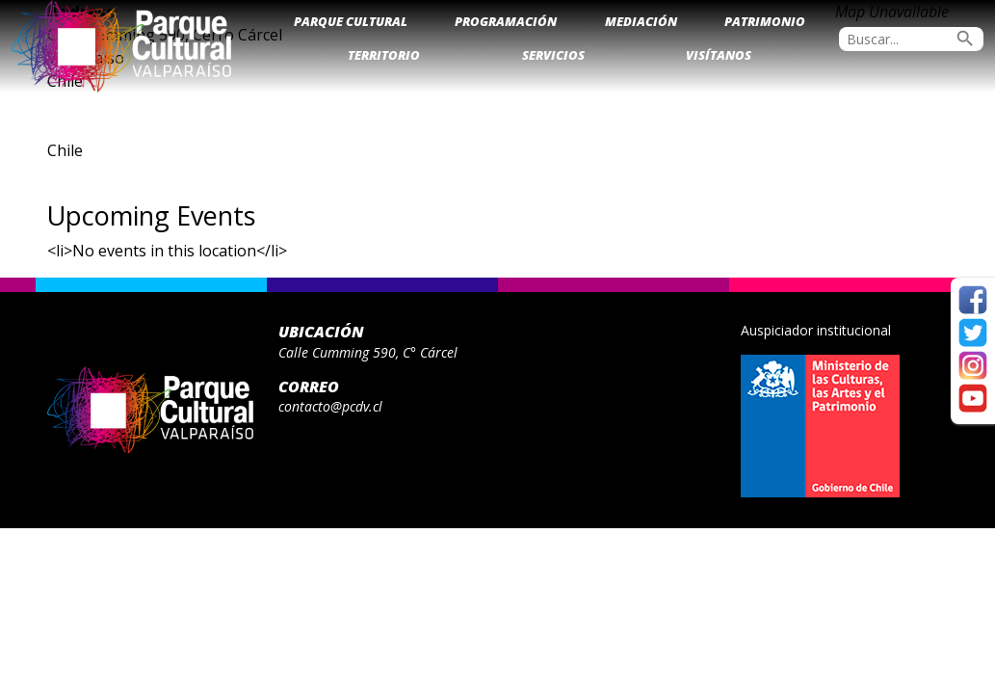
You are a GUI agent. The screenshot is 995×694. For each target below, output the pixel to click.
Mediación (641, 21)
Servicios (553, 55)
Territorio (384, 55)
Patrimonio (764, 21)
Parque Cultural (350, 21)
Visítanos (718, 55)
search (965, 38)
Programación (506, 21)
